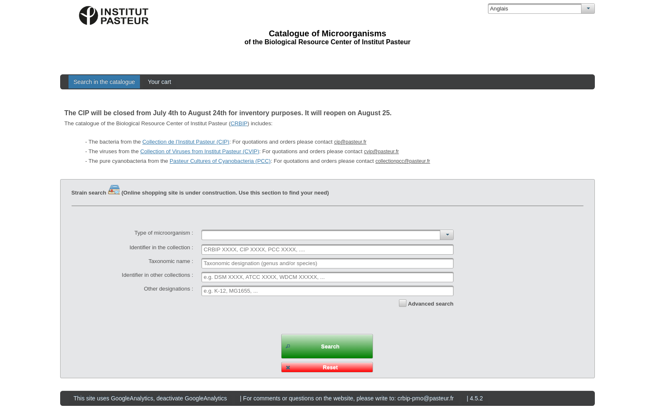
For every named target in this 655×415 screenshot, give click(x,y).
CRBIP (239, 123)
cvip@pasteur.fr (381, 151)
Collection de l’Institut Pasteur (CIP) (185, 142)
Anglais (499, 8)
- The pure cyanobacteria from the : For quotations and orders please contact (257, 161)
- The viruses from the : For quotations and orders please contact (242, 151)
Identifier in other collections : (157, 275)
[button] (327, 346)
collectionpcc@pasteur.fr (403, 161)
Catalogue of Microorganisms (327, 33)
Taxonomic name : (170, 261)
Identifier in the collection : (161, 247)
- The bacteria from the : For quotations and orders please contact (225, 142)
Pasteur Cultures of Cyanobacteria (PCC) (220, 161)
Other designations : (168, 289)
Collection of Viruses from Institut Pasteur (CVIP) (199, 151)
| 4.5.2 (475, 398)
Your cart (159, 81)
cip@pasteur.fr (350, 142)
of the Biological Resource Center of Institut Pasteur (327, 42)
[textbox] (327, 249)
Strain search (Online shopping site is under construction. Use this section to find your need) (200, 193)
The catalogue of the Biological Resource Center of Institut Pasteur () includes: (168, 123)
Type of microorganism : (164, 233)
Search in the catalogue (104, 81)
